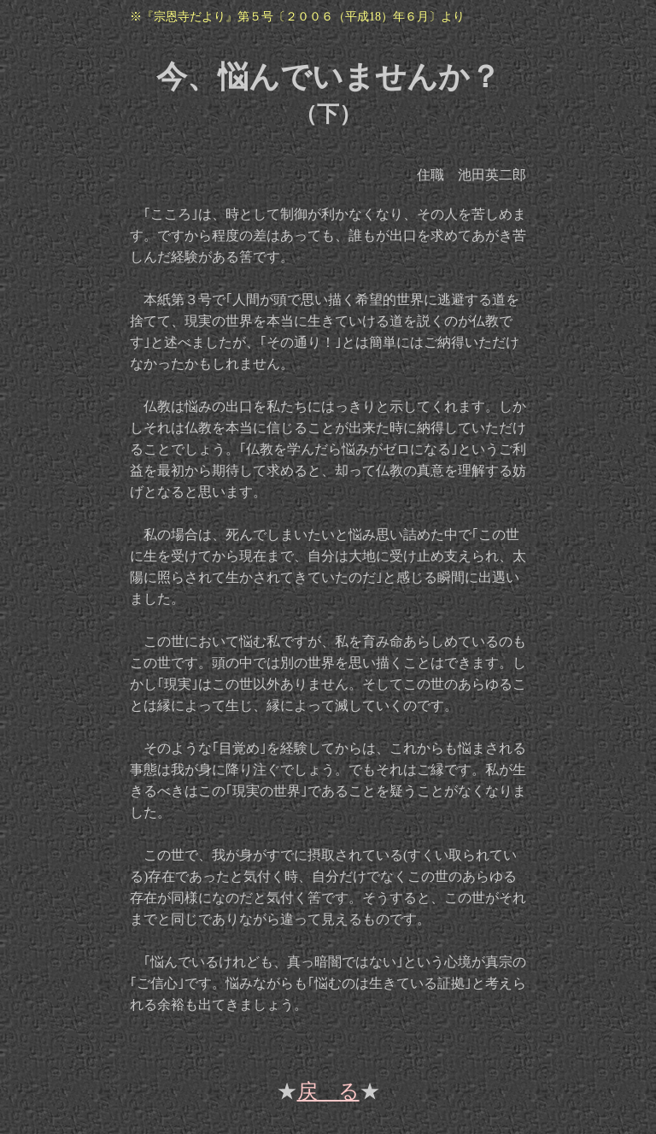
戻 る (328, 1091)
